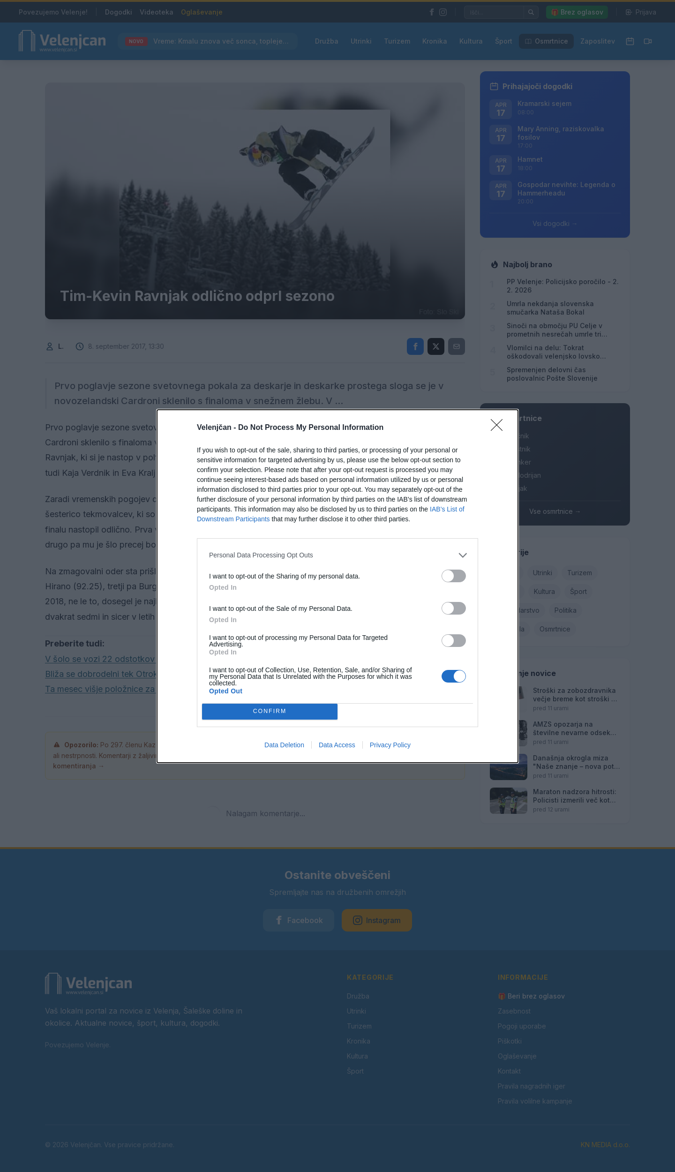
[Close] (500, 428)
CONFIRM (269, 710)
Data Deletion (284, 745)
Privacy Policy (390, 745)
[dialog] (337, 586)
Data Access (337, 745)
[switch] (454, 576)
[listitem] (337, 555)
